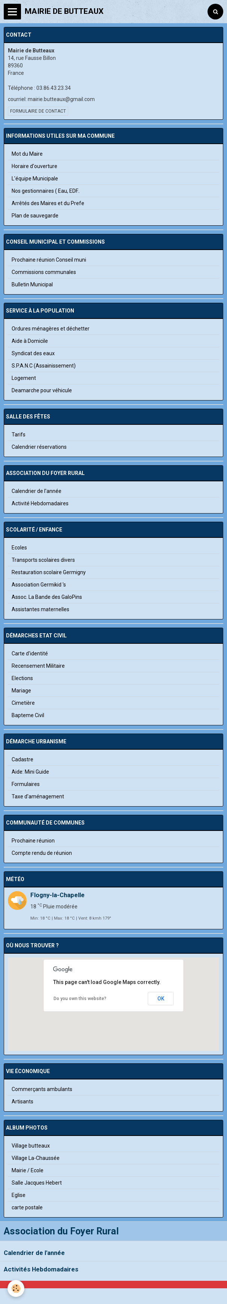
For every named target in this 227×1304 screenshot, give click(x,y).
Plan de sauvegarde (35, 216)
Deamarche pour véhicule (42, 390)
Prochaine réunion (33, 841)
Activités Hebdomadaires (41, 1269)
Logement (24, 378)
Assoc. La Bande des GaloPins (47, 597)
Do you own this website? (80, 998)
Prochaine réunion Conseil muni (49, 260)
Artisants (22, 1102)
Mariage (21, 691)
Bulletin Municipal (32, 284)
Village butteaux (31, 1146)
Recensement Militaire (38, 666)
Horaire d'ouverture (34, 166)
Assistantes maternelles (40, 609)
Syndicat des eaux (33, 353)
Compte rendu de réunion (42, 853)
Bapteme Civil (28, 715)
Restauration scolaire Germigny (49, 572)
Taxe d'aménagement (38, 796)
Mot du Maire (27, 154)
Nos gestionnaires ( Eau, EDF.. (46, 191)
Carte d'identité (30, 653)
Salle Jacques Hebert (37, 1183)
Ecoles (19, 548)
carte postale (27, 1207)
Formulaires (26, 784)
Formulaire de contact (38, 111)
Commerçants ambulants (42, 1089)
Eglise (18, 1195)
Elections (22, 678)
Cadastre (22, 759)
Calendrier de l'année (34, 1253)
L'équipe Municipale (35, 179)
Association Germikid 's (39, 585)
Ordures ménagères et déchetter (51, 329)
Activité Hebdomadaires (40, 503)
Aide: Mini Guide (30, 772)
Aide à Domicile (30, 341)
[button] (113, 1014)
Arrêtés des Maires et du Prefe (48, 203)
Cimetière (23, 703)
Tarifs (18, 435)
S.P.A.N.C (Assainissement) (44, 366)
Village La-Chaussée (36, 1158)
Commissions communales (44, 272)
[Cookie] (15, 1288)
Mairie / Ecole (27, 1170)
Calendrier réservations (39, 447)
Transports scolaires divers (43, 560)
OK (160, 999)
